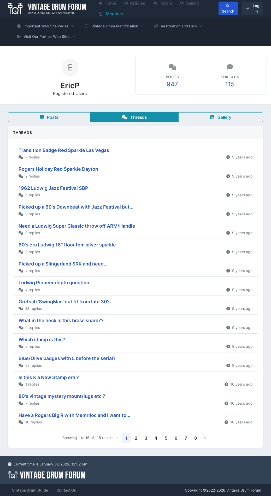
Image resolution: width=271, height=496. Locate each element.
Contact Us (66, 490)
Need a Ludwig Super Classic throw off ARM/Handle (77, 226)
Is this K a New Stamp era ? (49, 377)
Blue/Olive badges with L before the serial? (67, 358)
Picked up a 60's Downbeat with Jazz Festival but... (76, 207)
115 (230, 84)
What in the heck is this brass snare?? (61, 320)
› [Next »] (205, 438)
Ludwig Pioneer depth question (54, 282)
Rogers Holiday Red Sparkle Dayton (58, 169)
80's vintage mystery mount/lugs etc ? (62, 396)
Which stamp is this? (42, 339)
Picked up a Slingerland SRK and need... (63, 264)
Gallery (220, 117)
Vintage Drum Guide (30, 490)
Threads (134, 117)
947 (172, 84)
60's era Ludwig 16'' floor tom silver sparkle (67, 244)
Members (112, 13)
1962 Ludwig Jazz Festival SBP (53, 188)
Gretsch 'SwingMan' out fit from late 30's (65, 301)
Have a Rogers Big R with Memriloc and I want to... (74, 415)
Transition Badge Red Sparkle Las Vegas (64, 150)
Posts (49, 117)
